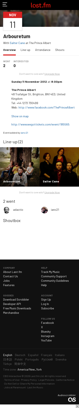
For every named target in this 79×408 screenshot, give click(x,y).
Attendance (42, 50)
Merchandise (11, 312)
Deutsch (20, 355)
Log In (45, 304)
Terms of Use (12, 379)
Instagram (47, 336)
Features (9, 285)
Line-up (25, 50)
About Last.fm (12, 272)
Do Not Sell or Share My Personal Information (29, 383)
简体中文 (20, 363)
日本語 (7, 359)
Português (32, 359)
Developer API (12, 304)
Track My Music (50, 272)
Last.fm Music (35, 387)
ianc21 (24, 132)
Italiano (60, 355)
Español (33, 355)
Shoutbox (12, 220)
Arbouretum (16, 36)
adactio (18, 209)
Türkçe (7, 363)
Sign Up (46, 299)
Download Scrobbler (16, 299)
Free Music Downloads (17, 308)
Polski (19, 359)
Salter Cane (17, 43)
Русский (47, 359)
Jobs (6, 280)
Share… (73, 21)
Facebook (47, 322)
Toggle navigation (5, 5)
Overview (10, 50)
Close (77, 406)
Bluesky (46, 331)
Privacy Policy (29, 379)
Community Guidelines (55, 280)
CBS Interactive (12, 375)
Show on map (20, 116)
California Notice (65, 379)
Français (46, 355)
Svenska (60, 359)
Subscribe (47, 308)
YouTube (46, 340)
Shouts (59, 50)
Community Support (54, 276)
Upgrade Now (52, 73)
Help (44, 285)
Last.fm (40, 5)
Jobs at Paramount (15, 387)
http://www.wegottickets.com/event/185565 (40, 124)
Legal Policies (46, 379)
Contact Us (10, 276)
